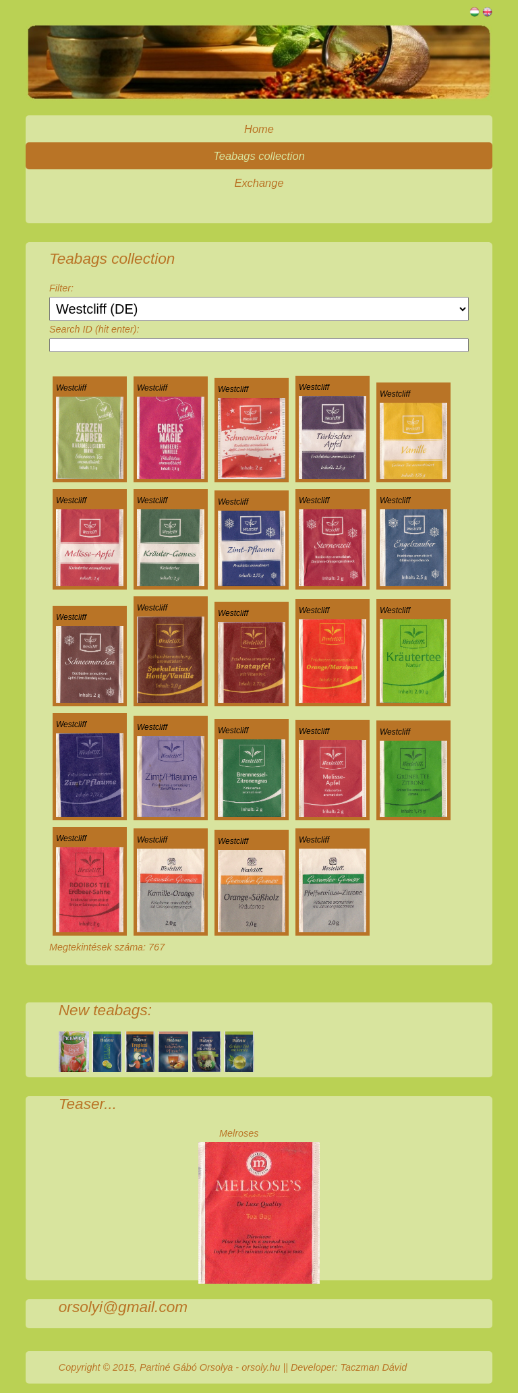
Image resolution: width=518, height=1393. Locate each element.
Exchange (258, 183)
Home (259, 129)
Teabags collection (259, 156)
